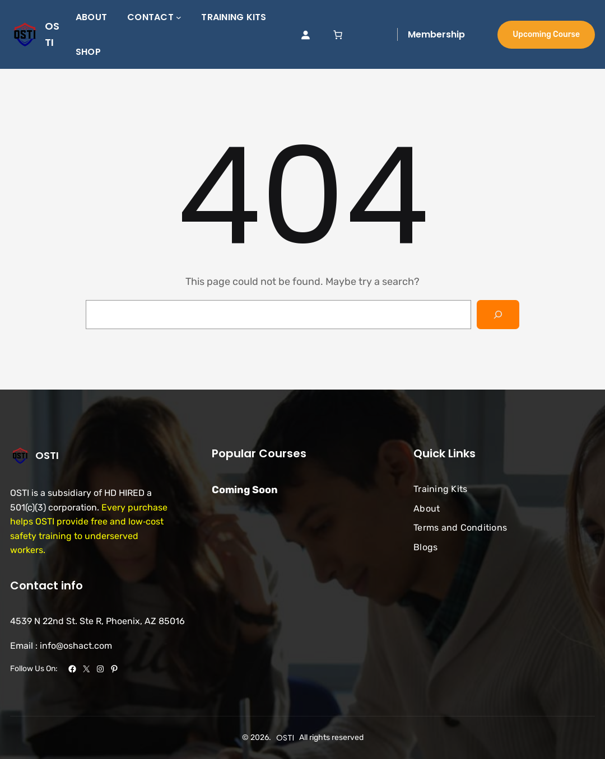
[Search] (498, 314)
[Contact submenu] (179, 17)
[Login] (305, 35)
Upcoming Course (546, 34)
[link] (338, 35)
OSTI (47, 455)
